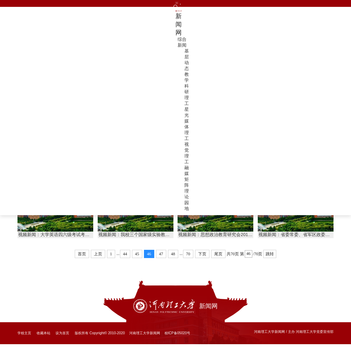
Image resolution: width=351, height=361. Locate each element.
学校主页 (24, 350)
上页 (98, 270)
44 (125, 270)
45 (137, 270)
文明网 (45, 6)
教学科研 (192, 21)
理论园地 (325, 21)
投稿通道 (65, 6)
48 (173, 270)
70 (188, 270)
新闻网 (59, 22)
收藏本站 (43, 350)
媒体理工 (245, 21)
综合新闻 (138, 21)
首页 (308, 43)
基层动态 (165, 21)
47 (161, 270)
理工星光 (218, 21)
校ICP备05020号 (178, 350)
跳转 (270, 270)
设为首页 (62, 350)
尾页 (218, 270)
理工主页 (24, 6)
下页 (202, 270)
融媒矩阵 (298, 21)
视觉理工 (271, 21)
